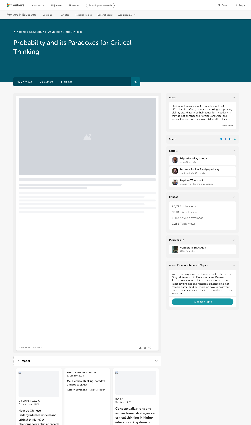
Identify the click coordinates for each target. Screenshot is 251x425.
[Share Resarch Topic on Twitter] (221, 139)
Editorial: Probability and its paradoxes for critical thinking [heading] (63, 113)
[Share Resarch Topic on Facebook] (225, 139)
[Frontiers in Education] (202, 249)
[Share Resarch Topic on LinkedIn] (230, 139)
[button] (46, 81)
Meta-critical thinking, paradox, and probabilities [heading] (86, 383)
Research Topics (73, 31)
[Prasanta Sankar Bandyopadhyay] (202, 171)
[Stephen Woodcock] (202, 182)
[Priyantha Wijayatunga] (202, 160)
